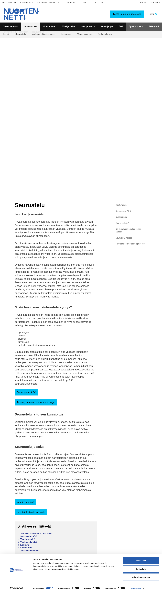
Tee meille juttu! (28, 415)
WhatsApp (39, 443)
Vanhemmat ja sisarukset (47, 473)
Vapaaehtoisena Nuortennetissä (140, 504)
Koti (99, 495)
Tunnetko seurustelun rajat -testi (36, 372)
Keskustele (26, 3)
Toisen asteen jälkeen (106, 476)
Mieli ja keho (73, 462)
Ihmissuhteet (43, 462)
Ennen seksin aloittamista (17, 479)
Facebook (22, 443)
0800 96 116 (132, 547)
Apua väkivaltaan (135, 488)
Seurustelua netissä (29, 389)
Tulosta (74, 443)
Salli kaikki (141, 556)
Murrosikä (71, 466)
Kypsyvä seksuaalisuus (16, 466)
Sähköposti (57, 443)
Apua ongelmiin (134, 479)
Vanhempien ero (43, 476)
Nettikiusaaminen (74, 502)
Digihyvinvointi (73, 486)
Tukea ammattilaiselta (136, 476)
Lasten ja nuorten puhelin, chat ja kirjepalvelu (42, 402)
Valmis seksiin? (25, 340)
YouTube (54, 536)
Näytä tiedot (135, 584)
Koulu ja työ (104, 462)
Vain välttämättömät (141, 572)
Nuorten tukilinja (134, 470)
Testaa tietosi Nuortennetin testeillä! (37, 418)
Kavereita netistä (74, 499)
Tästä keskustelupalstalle (127, 14)
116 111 (129, 533)
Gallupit (98, 3)
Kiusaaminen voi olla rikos (47, 501)
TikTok (53, 531)
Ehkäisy (10, 483)
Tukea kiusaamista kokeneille (48, 504)
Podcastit (73, 3)
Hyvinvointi (71, 473)
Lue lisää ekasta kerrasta (31, 350)
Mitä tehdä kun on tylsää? (108, 489)
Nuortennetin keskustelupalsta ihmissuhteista (43, 399)
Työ (99, 479)
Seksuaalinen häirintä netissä (78, 505)
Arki (100, 485)
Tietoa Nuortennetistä (17, 547)
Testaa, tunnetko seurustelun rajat (36, 240)
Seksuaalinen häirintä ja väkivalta (20, 492)
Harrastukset (103, 492)
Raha (100, 502)
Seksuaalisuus (14, 462)
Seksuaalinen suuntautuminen (18, 470)
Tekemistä (133, 493)
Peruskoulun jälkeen (106, 473)
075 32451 (15, 539)
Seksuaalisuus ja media (16, 489)
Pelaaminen (72, 492)
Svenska (155, 3)
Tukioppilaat (9, 3)
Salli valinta (141, 564)
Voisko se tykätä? (28, 380)
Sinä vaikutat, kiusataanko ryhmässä (47, 496)
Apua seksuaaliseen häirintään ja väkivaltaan (141, 483)
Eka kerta (24, 383)
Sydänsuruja (26, 386)
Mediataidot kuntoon (75, 489)
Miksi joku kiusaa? (44, 492)
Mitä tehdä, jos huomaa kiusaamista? (46, 511)
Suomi (143, 3)
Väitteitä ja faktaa (13, 502)
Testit (86, 3)
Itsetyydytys (11, 476)
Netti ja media (74, 481)
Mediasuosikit (72, 512)
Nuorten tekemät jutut (50, 3)
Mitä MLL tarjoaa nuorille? (138, 498)
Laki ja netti (71, 508)
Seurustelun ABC (26, 230)
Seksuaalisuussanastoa (16, 499)
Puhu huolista (133, 473)
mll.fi (10, 542)
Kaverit (40, 466)
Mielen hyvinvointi (74, 470)
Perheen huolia (43, 479)
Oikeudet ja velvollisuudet (108, 499)
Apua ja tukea (134, 462)
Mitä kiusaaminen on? (45, 489)
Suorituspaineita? (13, 486)
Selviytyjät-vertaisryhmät (46, 507)
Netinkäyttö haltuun (75, 495)
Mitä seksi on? (12, 473)
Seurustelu (41, 470)
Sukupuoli (11, 496)
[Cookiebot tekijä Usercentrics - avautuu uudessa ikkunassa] (16, 584)
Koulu (100, 470)
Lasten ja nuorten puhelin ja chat (141, 466)
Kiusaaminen (43, 485)
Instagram (54, 533)
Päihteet (70, 476)
